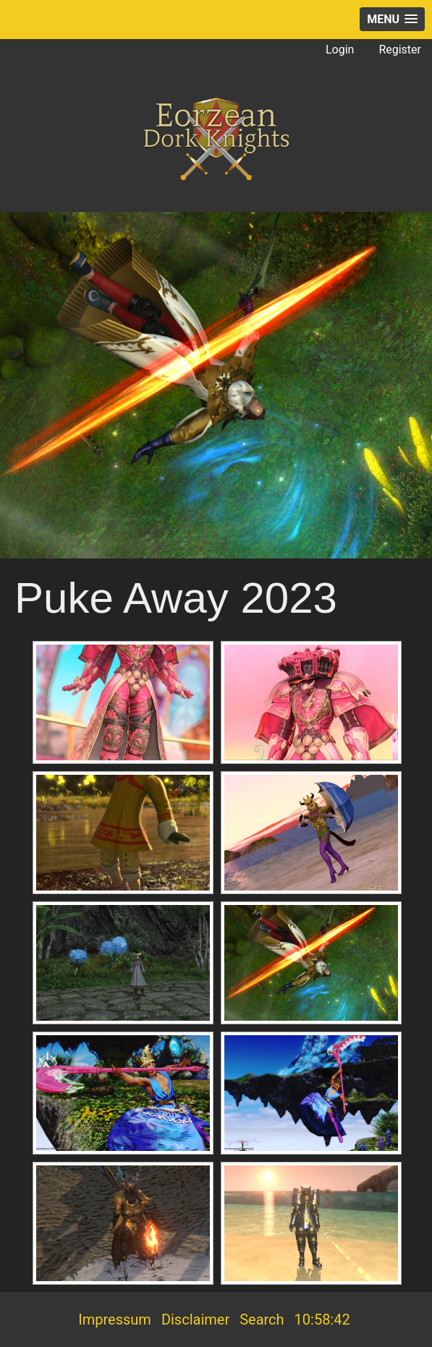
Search (262, 1319)
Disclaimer (195, 1319)
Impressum (114, 1319)
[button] (392, 19)
